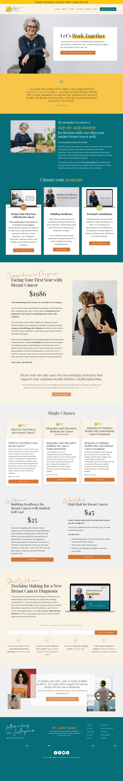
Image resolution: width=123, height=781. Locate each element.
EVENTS (88, 9)
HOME (57, 9)
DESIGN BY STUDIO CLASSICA (70, 777)
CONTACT (104, 725)
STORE (71, 9)
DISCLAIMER (105, 735)
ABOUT (64, 9)
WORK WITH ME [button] (108, 9)
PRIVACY (104, 732)
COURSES (79, 9)
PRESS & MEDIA (107, 728)
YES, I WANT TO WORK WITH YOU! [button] (78, 53)
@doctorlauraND (16, 738)
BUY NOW (24, 481)
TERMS (103, 738)
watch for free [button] (106, 632)
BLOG (95, 9)
